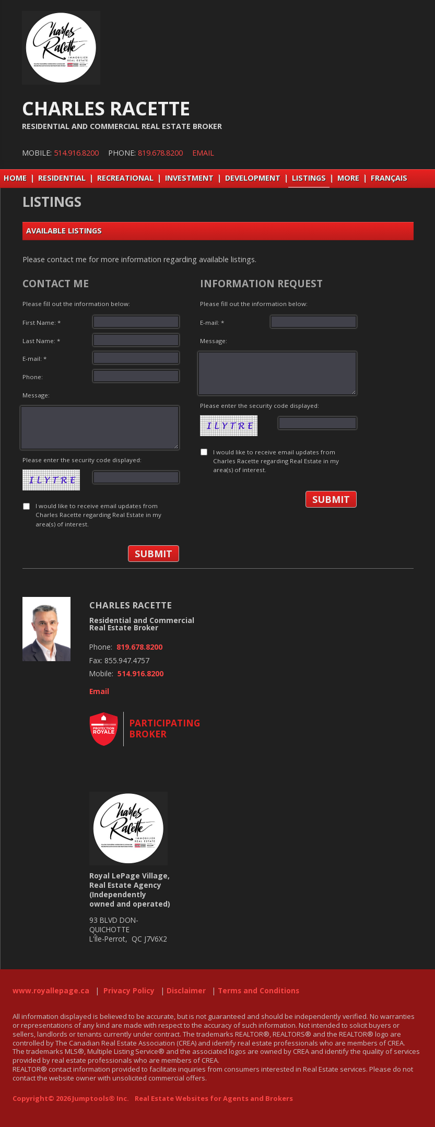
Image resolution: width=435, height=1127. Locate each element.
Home (15, 178)
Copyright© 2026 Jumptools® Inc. (71, 1098)
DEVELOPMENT (252, 178)
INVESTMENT (189, 178)
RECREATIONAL (125, 178)
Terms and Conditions (258, 990)
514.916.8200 (76, 153)
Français (389, 178)
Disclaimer (186, 990)
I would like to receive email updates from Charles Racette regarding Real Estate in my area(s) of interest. (98, 515)
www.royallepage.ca (51, 990)
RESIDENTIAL (62, 178)
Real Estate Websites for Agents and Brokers (214, 1098)
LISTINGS (309, 178)
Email (203, 153)
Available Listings (64, 231)
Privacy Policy (129, 990)
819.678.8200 (160, 153)
